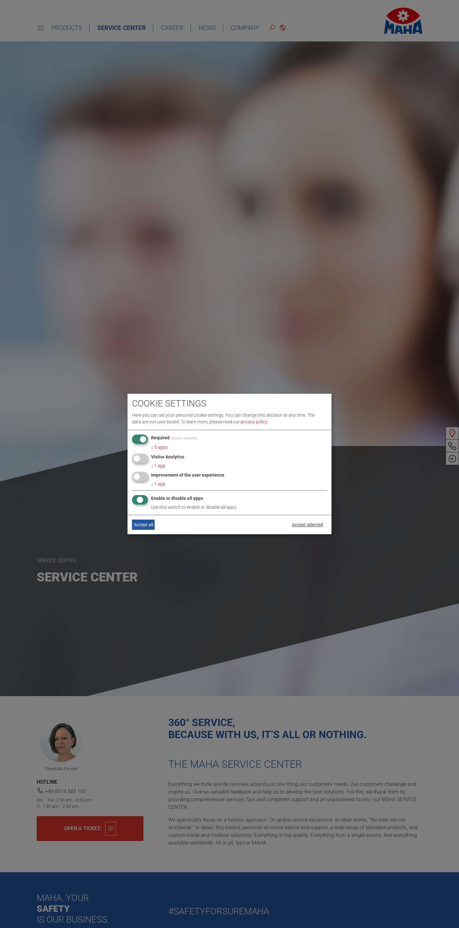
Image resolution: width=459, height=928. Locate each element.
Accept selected (307, 524)
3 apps (159, 447)
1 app (158, 465)
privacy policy (254, 421)
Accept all (143, 524)
